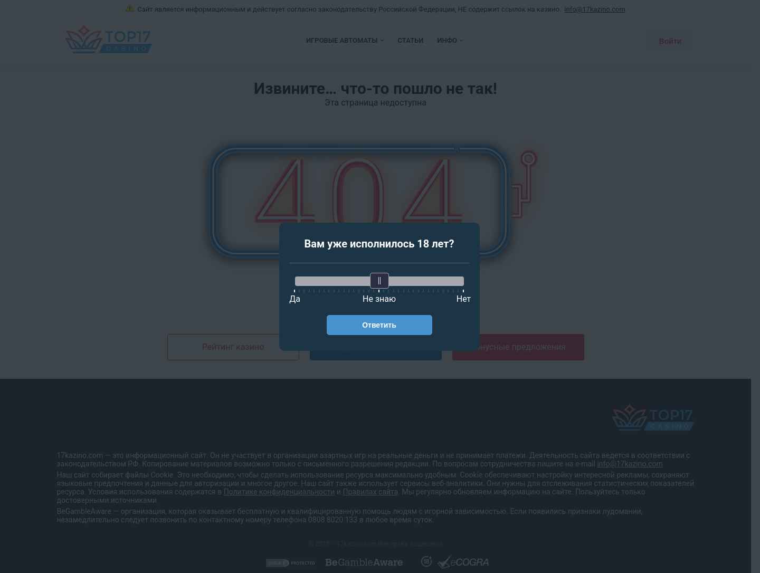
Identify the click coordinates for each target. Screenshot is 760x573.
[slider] (379, 280)
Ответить (379, 325)
